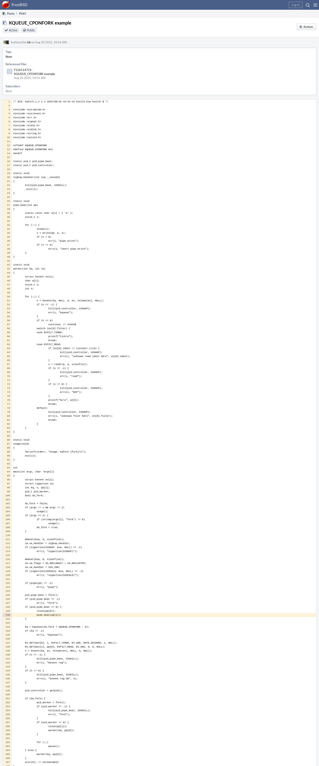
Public (31, 30)
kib (29, 42)
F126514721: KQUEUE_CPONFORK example (34, 72)
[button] (315, 5)
